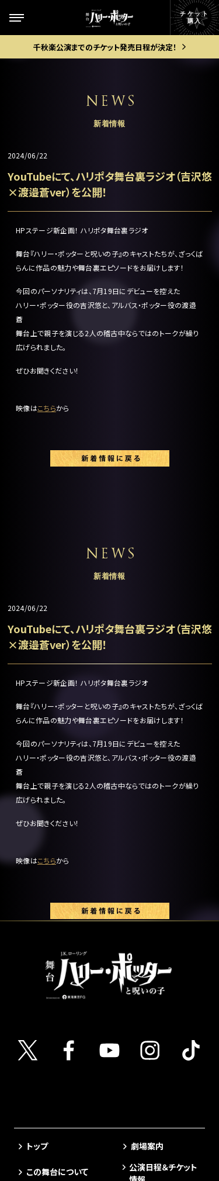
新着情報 (42, 841)
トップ (37, 737)
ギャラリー (45, 933)
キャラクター (48, 814)
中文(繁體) (150, 980)
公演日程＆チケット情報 (163, 764)
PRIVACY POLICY (110, 1134)
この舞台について (57, 763)
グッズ (37, 956)
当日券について (158, 824)
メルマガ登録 (154, 917)
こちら (46, 408)
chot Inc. (145, 1156)
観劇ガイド (45, 979)
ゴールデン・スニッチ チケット (164, 797)
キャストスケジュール (59, 904)
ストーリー (45, 789)
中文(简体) (150, 959)
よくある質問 (153, 896)
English (146, 938)
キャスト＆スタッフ (58, 875)
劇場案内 (147, 737)
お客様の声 (151, 875)
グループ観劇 (154, 845)
